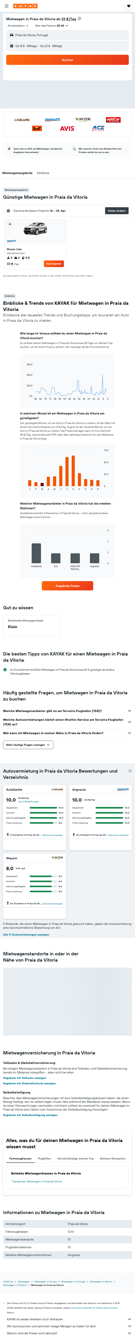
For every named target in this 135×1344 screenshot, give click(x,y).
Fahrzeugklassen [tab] (20, 1158)
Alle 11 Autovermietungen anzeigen (26, 934)
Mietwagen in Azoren (101, 1281)
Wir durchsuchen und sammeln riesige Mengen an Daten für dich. (69, 1326)
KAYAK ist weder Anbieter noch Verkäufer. (69, 1319)
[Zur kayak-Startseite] (25, 6)
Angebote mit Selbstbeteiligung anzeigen (30, 1115)
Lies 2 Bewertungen (28, 801)
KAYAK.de (8, 1281)
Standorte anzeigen (53, 835)
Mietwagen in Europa (45, 1281)
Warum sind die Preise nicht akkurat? (69, 1333)
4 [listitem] (9, 257)
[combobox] (18, 26)
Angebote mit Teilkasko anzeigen (24, 1078)
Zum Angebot (53, 263)
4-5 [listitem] (26, 257)
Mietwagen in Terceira (14, 1285)
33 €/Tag (68, 19)
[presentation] (79, 18)
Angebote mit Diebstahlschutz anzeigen (29, 1083)
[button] (6, 6)
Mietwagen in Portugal (73, 1281)
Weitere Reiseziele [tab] (112, 1158)
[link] (67, 585)
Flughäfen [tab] (44, 1158)
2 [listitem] (17, 257)
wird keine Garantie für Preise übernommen (94, 1307)
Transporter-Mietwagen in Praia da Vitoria (37, 1181)
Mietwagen (24, 1281)
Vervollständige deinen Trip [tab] (75, 1158)
